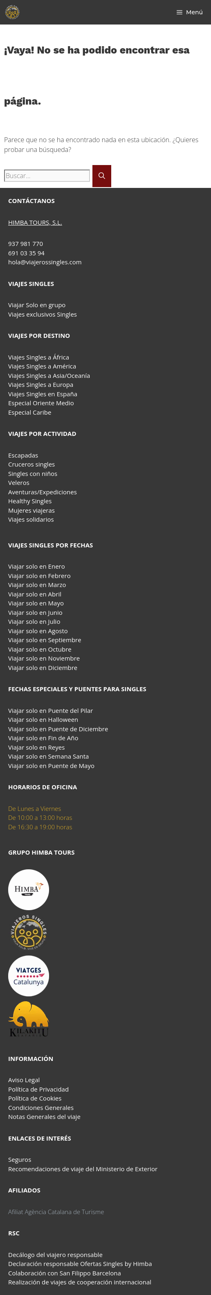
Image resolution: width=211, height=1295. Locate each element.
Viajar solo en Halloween (43, 719)
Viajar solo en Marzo (37, 585)
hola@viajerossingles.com (45, 262)
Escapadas (23, 455)
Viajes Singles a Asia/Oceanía (49, 375)
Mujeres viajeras (31, 510)
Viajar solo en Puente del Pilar (50, 710)
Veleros (18, 482)
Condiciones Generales (41, 1107)
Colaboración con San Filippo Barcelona (64, 1273)
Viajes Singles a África (38, 357)
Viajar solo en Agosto (38, 631)
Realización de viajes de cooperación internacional (79, 1282)
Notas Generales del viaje (44, 1116)
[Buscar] (102, 176)
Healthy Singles (30, 501)
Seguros (19, 1159)
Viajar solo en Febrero (39, 576)
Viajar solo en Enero (36, 566)
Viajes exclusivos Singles (42, 314)
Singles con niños (32, 473)
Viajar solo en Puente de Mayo (51, 765)
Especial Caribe (29, 412)
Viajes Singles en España (42, 394)
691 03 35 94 (26, 253)
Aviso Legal (24, 1080)
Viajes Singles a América (42, 366)
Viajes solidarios (31, 519)
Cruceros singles (31, 464)
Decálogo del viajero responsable (55, 1254)
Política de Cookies (34, 1098)
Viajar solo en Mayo (36, 603)
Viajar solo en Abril (34, 594)
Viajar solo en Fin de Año (43, 738)
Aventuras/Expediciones (42, 492)
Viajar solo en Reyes (36, 747)
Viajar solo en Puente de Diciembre (58, 729)
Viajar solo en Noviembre (44, 658)
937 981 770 (25, 243)
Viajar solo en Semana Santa (48, 756)
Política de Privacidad (38, 1089)
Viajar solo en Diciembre (42, 667)
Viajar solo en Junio (35, 612)
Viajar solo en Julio (34, 621)
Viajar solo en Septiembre (44, 640)
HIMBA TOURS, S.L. (35, 222)
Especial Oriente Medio (41, 403)
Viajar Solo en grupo (36, 305)
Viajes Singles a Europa (40, 384)
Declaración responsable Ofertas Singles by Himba (80, 1263)
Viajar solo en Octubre (40, 649)
